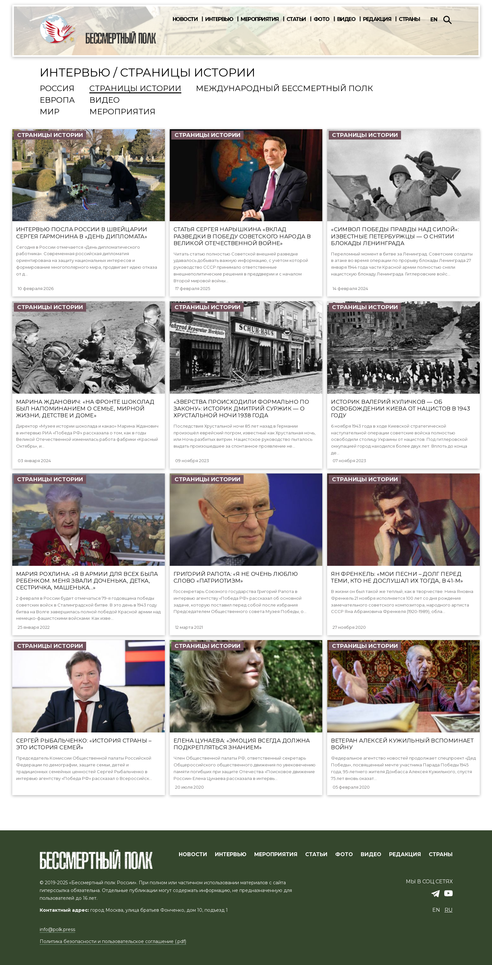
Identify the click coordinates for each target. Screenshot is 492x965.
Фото (321, 19)
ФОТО (344, 854)
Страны (409, 19)
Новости (185, 19)
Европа (57, 100)
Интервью (219, 19)
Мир (49, 112)
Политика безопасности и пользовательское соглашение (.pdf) (113, 941)
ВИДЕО (371, 854)
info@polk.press (57, 930)
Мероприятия (260, 19)
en (433, 19)
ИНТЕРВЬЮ (230, 854)
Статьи (296, 19)
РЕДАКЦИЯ (405, 854)
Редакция (377, 19)
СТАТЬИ (316, 854)
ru (449, 910)
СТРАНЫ (441, 854)
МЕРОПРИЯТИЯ (275, 854)
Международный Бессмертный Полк (284, 89)
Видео (346, 19)
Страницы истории (135, 89)
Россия (57, 89)
